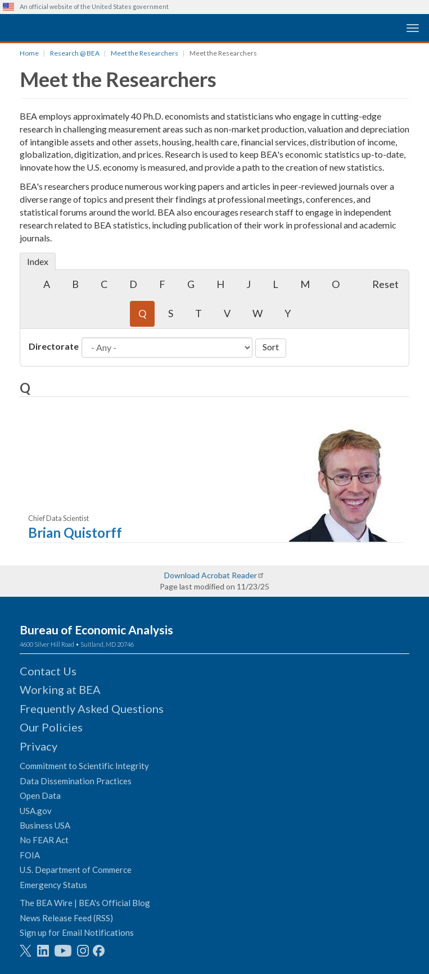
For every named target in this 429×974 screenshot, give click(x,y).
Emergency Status (53, 885)
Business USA (45, 825)
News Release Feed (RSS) (66, 918)
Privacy (38, 746)
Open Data (40, 795)
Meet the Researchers (144, 53)
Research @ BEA (75, 53)
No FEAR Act (44, 840)
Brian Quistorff (75, 532)
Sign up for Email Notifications (77, 932)
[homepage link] (87, 27)
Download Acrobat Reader (210, 575)
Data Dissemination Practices (76, 781)
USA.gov (36, 811)
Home (29, 53)
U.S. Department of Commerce (76, 870)
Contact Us (48, 671)
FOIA (30, 855)
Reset (385, 284)
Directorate (54, 346)
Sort (271, 346)
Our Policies (51, 727)
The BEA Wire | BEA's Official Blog (85, 903)
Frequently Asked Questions (92, 708)
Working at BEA (60, 689)
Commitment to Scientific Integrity (84, 766)
